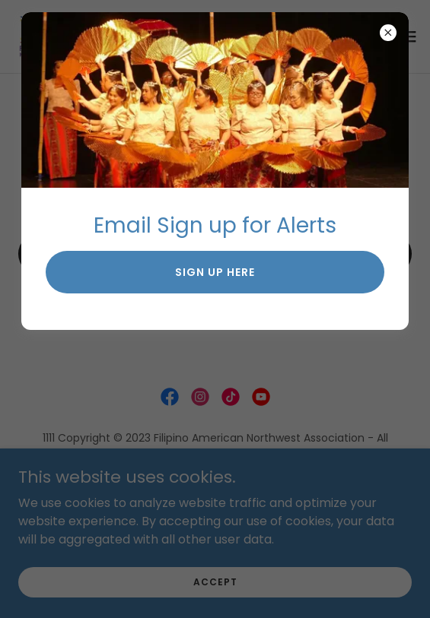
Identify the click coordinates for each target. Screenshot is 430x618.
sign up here (215, 272)
